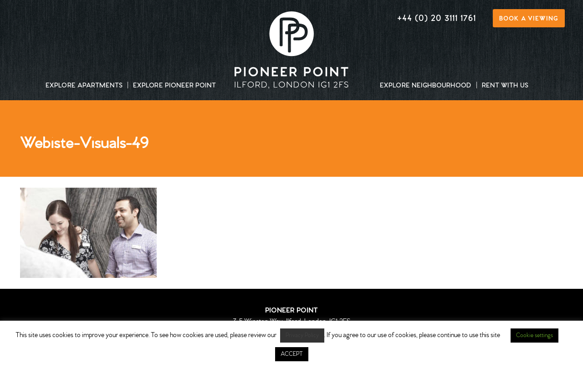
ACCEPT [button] (292, 354)
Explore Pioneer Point (174, 86)
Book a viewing (528, 19)
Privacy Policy (302, 335)
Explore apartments (84, 86)
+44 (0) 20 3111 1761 (436, 19)
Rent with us (505, 86)
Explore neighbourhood (425, 86)
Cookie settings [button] (534, 335)
